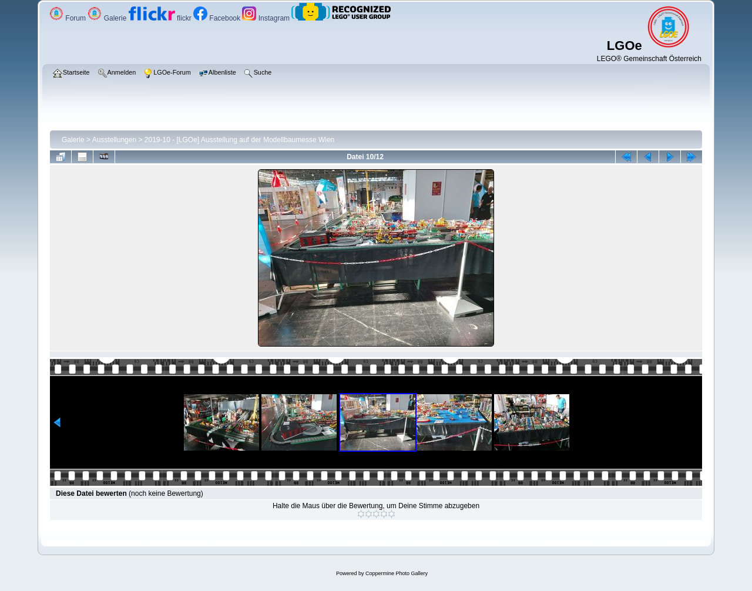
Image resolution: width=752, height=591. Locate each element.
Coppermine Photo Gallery (396, 573)
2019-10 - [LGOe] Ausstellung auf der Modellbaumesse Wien (240, 140)
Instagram (266, 18)
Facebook (217, 18)
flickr (161, 18)
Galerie (108, 18)
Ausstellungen (114, 140)
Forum (68, 18)
